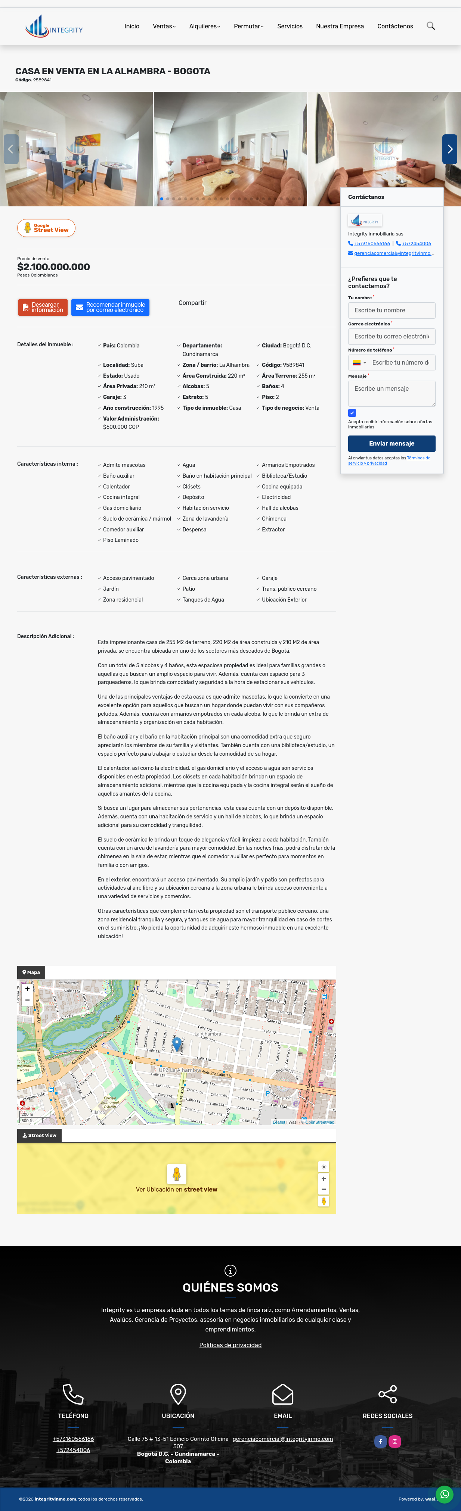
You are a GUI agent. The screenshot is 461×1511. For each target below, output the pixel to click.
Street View (46, 228)
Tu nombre (361, 298)
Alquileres (203, 26)
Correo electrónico (370, 324)
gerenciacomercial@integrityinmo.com (397, 253)
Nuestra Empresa (340, 26)
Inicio (131, 26)
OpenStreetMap (319, 1122)
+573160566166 (372, 243)
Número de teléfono (371, 350)
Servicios (290, 26)
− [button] (27, 1000)
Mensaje (358, 376)
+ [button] (27, 989)
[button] (161, 198)
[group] (76, 149)
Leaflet (279, 1122)
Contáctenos (395, 26)
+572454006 (416, 243)
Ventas (162, 26)
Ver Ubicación (156, 1189)
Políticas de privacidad (230, 1345)
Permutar (247, 26)
